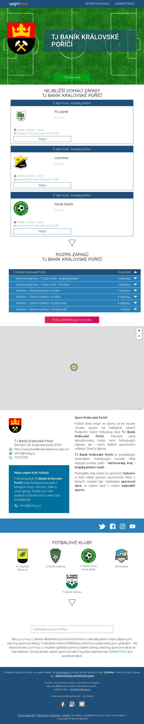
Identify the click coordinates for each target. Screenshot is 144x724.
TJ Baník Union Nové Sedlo (88, 560)
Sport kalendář (26, 715)
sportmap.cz (25, 639)
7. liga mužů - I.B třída (76, 285)
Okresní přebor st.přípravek (76, 303)
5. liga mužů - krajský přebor (76, 278)
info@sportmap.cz (80, 689)
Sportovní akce (97, 3)
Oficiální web (72, 77)
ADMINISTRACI (117, 651)
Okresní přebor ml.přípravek (76, 309)
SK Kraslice (122, 558)
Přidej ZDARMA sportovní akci (72, 320)
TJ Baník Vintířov (72, 583)
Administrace (125, 3)
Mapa (42, 139)
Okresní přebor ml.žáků (76, 297)
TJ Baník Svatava (55, 558)
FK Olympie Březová (22, 560)
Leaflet (120, 409)
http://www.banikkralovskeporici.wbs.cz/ (41, 449)
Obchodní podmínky (49, 715)
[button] (74, 367)
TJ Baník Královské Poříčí (74, 272)
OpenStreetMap (131, 409)
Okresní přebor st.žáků (76, 291)
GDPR (66, 715)
